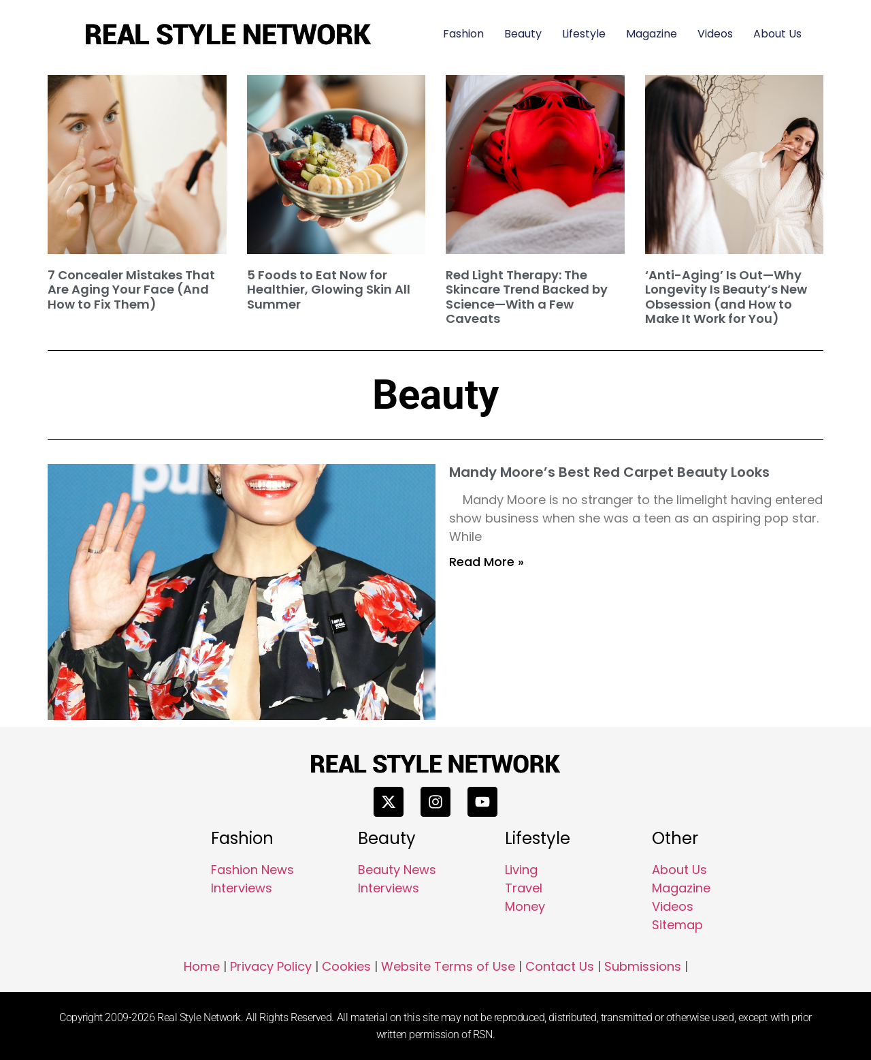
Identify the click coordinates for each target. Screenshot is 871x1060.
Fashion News (252, 869)
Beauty (523, 34)
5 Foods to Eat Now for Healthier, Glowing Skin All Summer (328, 289)
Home (202, 966)
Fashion (463, 34)
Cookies (346, 966)
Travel (523, 888)
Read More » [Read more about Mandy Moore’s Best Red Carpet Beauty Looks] (486, 561)
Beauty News (397, 869)
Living (521, 869)
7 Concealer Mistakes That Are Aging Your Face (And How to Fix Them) (131, 289)
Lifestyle (584, 34)
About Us (777, 34)
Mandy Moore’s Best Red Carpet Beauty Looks (609, 472)
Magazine (651, 34)
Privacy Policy (271, 966)
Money (525, 906)
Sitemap (677, 924)
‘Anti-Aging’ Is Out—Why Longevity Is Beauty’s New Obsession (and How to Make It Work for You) (726, 297)
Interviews (241, 888)
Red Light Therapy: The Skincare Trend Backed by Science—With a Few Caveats (527, 297)
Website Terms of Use (448, 966)
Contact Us (559, 966)
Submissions (642, 966)
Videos (715, 34)
